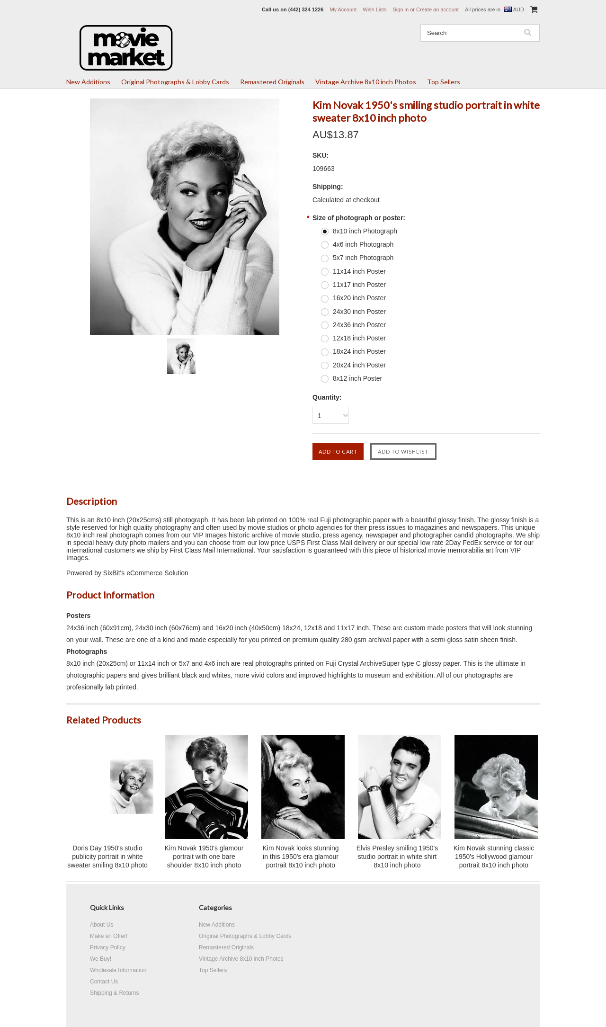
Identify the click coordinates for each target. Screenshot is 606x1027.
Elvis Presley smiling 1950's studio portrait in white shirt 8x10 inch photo (397, 856)
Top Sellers (443, 82)
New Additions (88, 82)
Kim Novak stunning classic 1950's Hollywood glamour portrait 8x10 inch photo (494, 856)
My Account (343, 9)
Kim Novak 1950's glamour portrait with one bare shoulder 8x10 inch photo (204, 856)
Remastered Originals (272, 82)
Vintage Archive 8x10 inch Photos (365, 82)
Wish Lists (374, 9)
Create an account (437, 9)
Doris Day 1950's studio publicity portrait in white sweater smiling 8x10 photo (107, 856)
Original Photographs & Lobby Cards (175, 82)
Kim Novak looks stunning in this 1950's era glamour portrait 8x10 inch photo (300, 856)
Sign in (400, 9)
